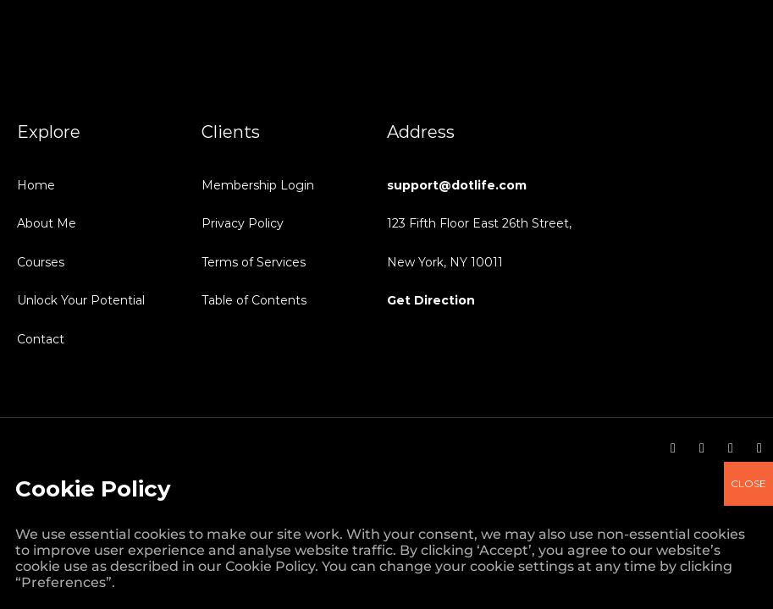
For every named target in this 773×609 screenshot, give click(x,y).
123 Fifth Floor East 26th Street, (479, 223)
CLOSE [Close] (748, 55)
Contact (40, 339)
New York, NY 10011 (445, 262)
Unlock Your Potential (81, 300)
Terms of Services (254, 262)
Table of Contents (254, 300)
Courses (40, 262)
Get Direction (431, 300)
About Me (46, 223)
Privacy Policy (243, 223)
